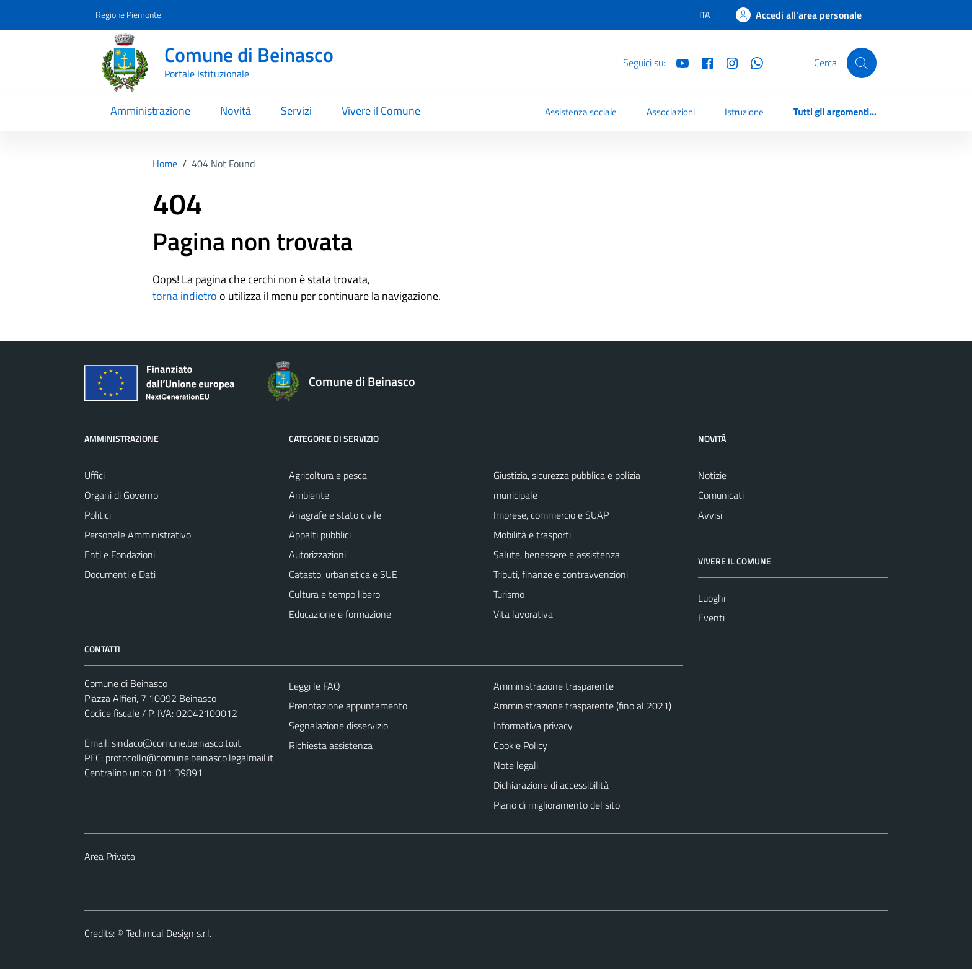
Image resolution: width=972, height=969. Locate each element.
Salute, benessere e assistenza (556, 554)
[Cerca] (862, 62)
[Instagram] (727, 62)
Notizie (712, 475)
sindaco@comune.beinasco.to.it (176, 742)
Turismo (508, 594)
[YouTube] (677, 62)
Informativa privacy (533, 725)
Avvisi (710, 514)
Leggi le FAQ (314, 685)
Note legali (515, 765)
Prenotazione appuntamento (348, 705)
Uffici (94, 475)
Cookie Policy (520, 745)
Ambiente (309, 495)
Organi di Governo (121, 495)
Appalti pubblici (320, 534)
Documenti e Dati (120, 574)
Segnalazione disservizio (338, 725)
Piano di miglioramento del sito (556, 804)
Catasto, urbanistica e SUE (343, 574)
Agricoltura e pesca (328, 475)
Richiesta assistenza (331, 745)
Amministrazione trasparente (553, 685)
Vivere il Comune (381, 110)
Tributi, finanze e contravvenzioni (560, 574)
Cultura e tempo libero (334, 594)
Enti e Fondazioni (119, 554)
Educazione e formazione (340, 614)
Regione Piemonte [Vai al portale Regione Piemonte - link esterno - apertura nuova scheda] (128, 14)
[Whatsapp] (752, 62)
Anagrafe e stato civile (335, 514)
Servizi (296, 110)
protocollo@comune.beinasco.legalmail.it (189, 757)
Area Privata (109, 856)
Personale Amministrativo (137, 534)
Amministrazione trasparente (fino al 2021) (582, 705)
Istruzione (744, 112)
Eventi (711, 617)
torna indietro (184, 295)
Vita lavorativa (523, 614)
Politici (97, 514)
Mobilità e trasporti (532, 534)
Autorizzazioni (317, 554)
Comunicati (721, 495)
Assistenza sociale (581, 112)
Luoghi (711, 597)
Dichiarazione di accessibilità (551, 785)
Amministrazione (150, 110)
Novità (235, 110)
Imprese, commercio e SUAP (551, 514)
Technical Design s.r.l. (168, 933)
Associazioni (671, 112)
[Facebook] (702, 62)
